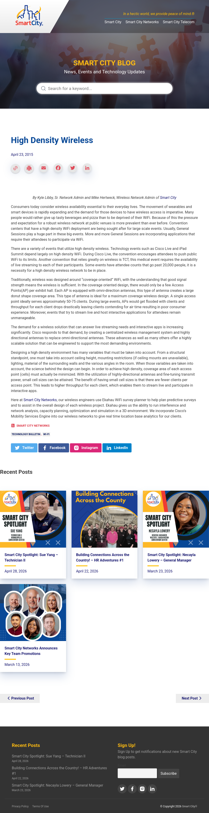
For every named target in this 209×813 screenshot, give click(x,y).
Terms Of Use (40, 806)
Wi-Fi (46, 434)
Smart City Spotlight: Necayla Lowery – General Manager (57, 785)
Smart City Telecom (178, 22)
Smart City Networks (142, 22)
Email (122, 765)
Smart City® (189, 806)
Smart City (112, 22)
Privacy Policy (20, 806)
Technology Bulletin (26, 434)
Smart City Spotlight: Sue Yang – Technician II (48, 756)
